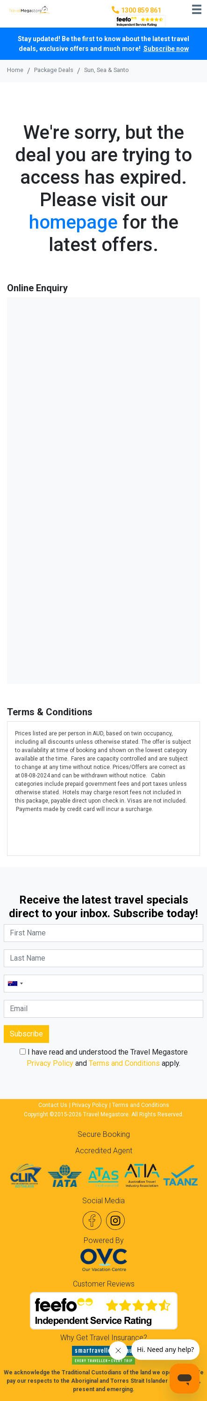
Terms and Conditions (124, 1063)
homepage (73, 222)
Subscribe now (166, 48)
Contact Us (52, 1105)
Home (15, 69)
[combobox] (15, 983)
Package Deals (53, 69)
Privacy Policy (50, 1063)
